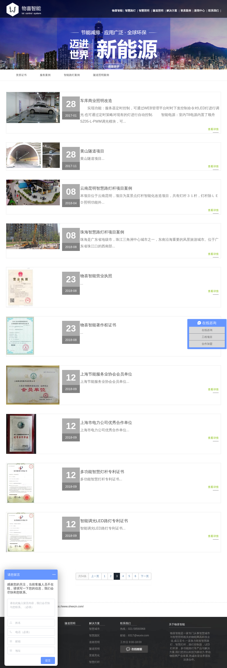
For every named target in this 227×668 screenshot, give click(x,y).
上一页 (95, 576)
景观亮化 (94, 655)
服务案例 (45, 75)
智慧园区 (94, 635)
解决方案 (171, 10)
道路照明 (94, 642)
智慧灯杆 (94, 662)
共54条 (82, 576)
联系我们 (213, 10)
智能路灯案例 (72, 75)
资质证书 (21, 75)
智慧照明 (144, 10)
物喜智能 (117, 10)
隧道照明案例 (101, 75)
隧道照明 (158, 10)
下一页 (145, 576)
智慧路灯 (130, 10)
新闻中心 (199, 10)
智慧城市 (94, 628)
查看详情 (213, 130)
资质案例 (185, 10)
